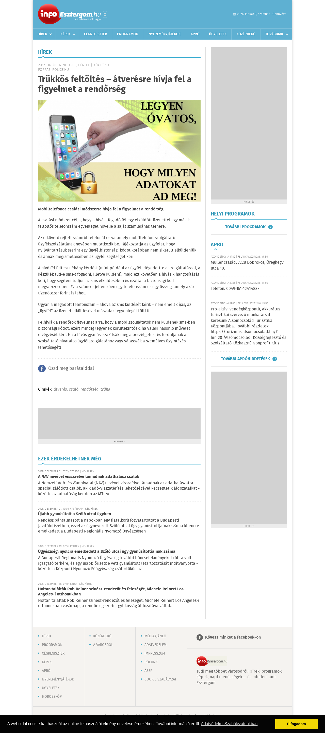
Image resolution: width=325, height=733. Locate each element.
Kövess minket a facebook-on (233, 637)
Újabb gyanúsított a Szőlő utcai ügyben (74, 514)
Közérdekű (245, 34)
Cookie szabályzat (160, 679)
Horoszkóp (52, 696)
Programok (127, 34)
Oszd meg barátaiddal (71, 368)
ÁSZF (148, 671)
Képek (65, 34)
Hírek (42, 34)
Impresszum (154, 653)
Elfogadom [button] (296, 724)
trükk (105, 389)
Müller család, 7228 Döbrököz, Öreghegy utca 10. (247, 265)
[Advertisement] (119, 423)
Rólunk (151, 662)
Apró (195, 34)
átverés (60, 389)
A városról (103, 645)
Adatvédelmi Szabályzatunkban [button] (229, 724)
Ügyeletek (218, 34)
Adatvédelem (155, 645)
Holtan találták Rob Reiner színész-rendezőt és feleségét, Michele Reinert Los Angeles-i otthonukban (111, 591)
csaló (73, 389)
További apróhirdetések (245, 359)
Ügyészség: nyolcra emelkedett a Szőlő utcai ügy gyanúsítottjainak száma (106, 551)
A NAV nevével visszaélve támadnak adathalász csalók (88, 477)
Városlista (105, 14)
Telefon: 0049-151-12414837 (235, 289)
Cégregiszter (95, 34)
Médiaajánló (155, 636)
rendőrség (89, 389)
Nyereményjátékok (165, 34)
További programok (245, 227)
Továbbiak (274, 34)
